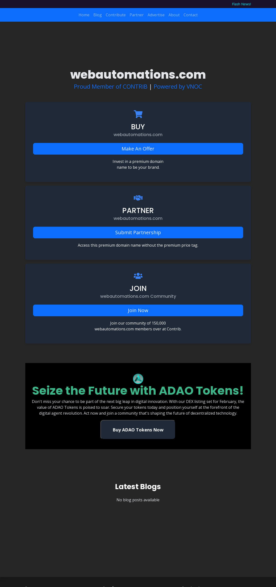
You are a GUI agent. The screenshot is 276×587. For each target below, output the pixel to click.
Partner (137, 15)
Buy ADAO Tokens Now (138, 430)
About (174, 15)
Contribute (116, 15)
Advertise (156, 15)
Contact (191, 15)
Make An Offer (138, 148)
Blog (97, 15)
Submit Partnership (138, 232)
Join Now (138, 310)
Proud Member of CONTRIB (110, 86)
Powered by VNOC (178, 86)
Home (84, 15)
